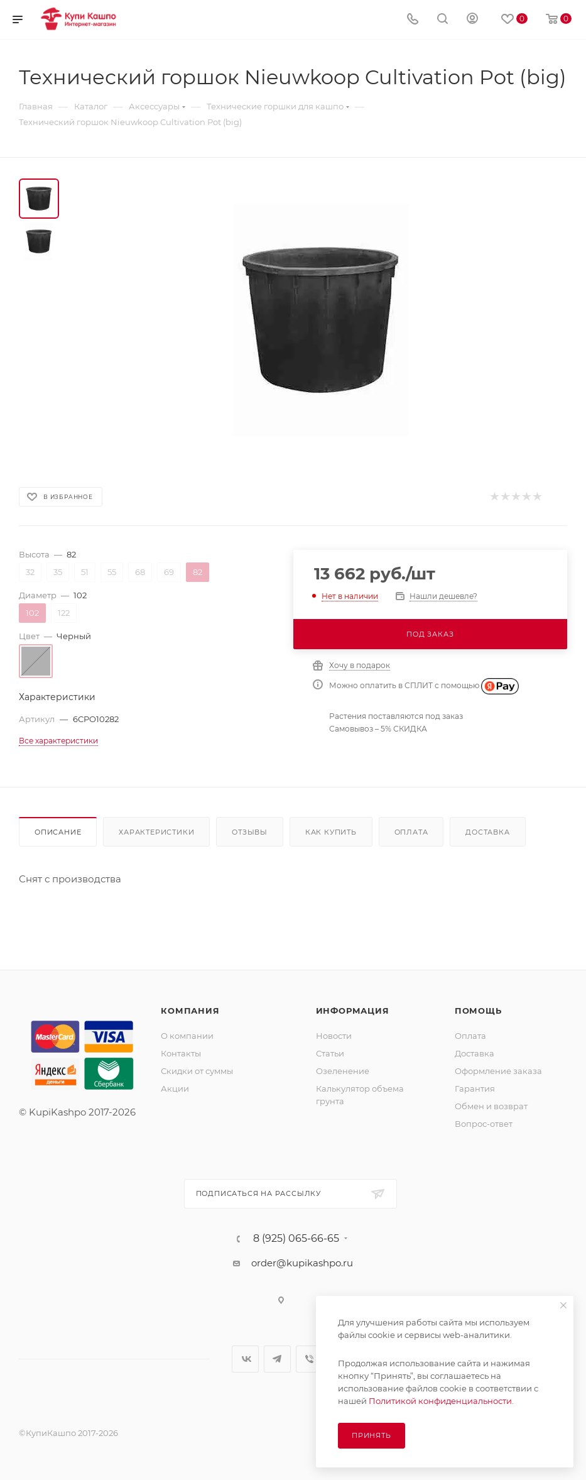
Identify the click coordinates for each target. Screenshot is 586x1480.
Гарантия (475, 1088)
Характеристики (156, 832)
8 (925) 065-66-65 (296, 1239)
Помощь (478, 1011)
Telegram (277, 1359)
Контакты (181, 1053)
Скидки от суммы (197, 1071)
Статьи (330, 1053)
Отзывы (250, 832)
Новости (334, 1036)
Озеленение (342, 1071)
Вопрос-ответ (484, 1124)
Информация (352, 1011)
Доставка (487, 832)
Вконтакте (245, 1359)
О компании (187, 1036)
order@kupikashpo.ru (302, 1263)
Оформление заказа (498, 1071)
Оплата (411, 832)
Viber (309, 1359)
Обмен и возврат (491, 1106)
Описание (58, 832)
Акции (175, 1088)
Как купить (331, 832)
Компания (190, 1011)
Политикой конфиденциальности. (441, 1401)
